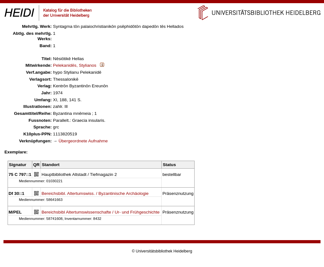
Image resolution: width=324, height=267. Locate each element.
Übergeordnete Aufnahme (83, 141)
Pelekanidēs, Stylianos (75, 65)
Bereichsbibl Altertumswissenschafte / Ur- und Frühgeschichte (100, 212)
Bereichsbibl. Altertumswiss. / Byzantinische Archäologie (95, 193)
